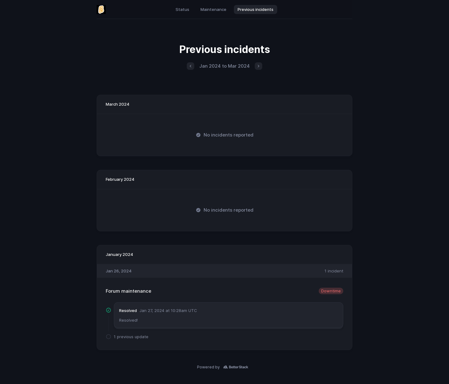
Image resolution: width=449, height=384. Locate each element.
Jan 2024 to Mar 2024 (224, 66)
